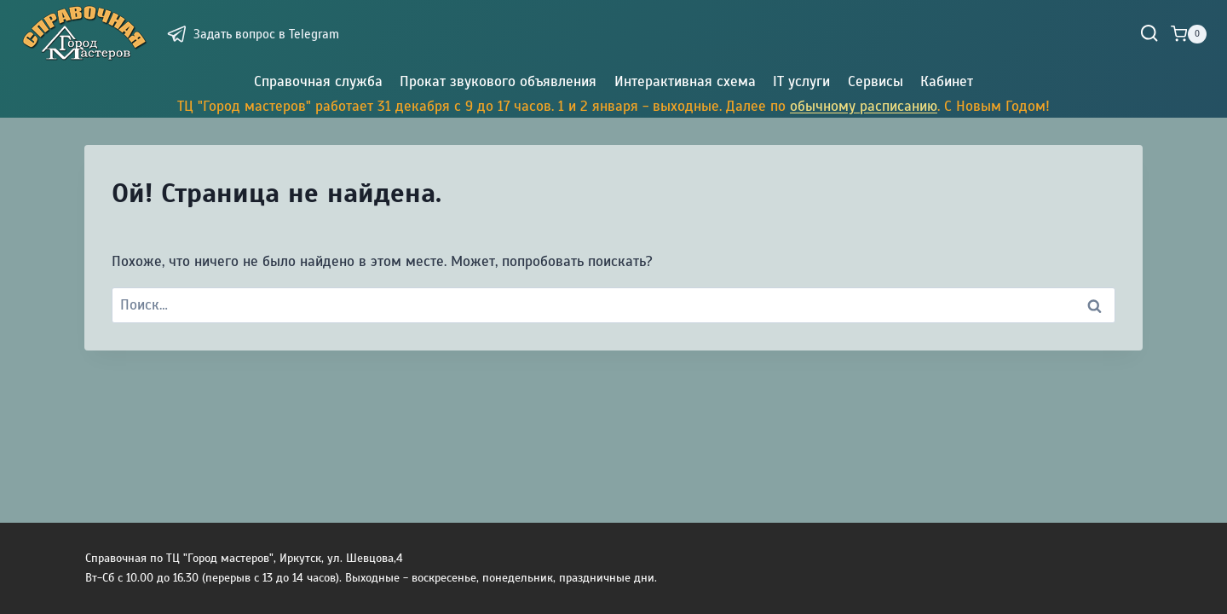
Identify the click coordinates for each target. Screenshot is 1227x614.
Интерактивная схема (685, 81)
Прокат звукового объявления (498, 81)
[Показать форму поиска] (1149, 33)
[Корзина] (1189, 33)
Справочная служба (318, 81)
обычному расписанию (863, 106)
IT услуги (801, 81)
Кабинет (946, 81)
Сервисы (875, 81)
